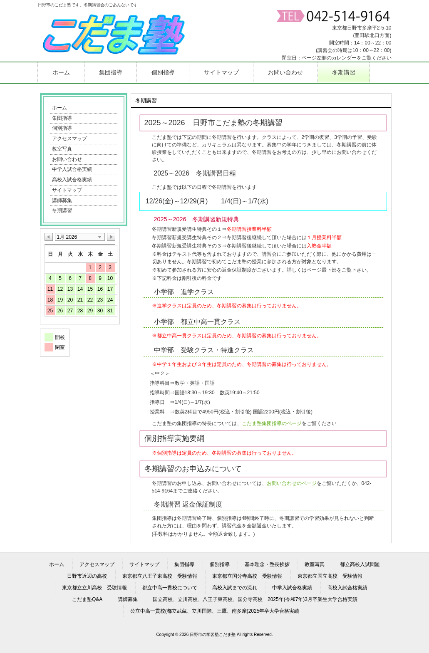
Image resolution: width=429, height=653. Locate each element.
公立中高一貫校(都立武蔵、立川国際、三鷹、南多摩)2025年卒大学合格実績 (215, 611)
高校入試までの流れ (234, 588)
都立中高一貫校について (169, 588)
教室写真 (62, 149)
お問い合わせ (67, 159)
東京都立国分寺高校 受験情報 (247, 576)
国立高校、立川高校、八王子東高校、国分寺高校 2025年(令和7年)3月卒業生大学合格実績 (255, 599)
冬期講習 (62, 210)
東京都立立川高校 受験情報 (94, 588)
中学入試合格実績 (72, 169)
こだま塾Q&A (87, 599)
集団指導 (62, 118)
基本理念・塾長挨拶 (267, 564)
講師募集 (62, 200)
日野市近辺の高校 (87, 576)
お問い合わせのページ (292, 483)
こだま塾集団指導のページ (272, 423)
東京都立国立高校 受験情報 (330, 576)
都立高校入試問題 (360, 564)
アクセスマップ (69, 138)
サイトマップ (67, 190)
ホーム (59, 108)
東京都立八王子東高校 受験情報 (159, 576)
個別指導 (62, 128)
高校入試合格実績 (72, 180)
